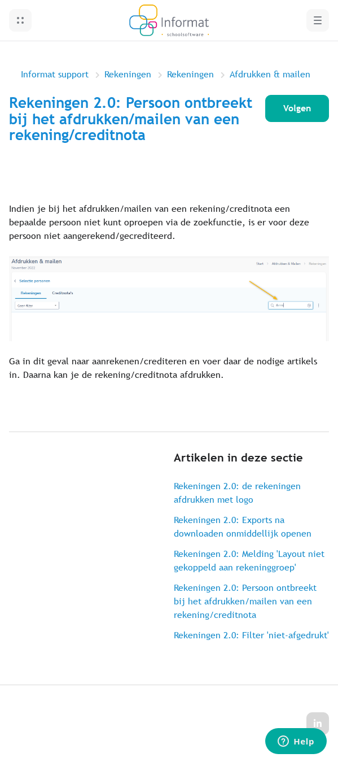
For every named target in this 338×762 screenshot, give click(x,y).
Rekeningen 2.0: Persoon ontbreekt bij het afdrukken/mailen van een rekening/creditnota (245, 601)
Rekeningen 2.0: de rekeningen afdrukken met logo (237, 493)
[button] (20, 20)
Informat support (55, 74)
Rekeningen (127, 74)
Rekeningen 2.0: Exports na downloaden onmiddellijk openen (242, 527)
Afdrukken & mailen (270, 74)
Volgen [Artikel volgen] (297, 108)
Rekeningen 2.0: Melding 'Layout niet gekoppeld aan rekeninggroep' (249, 560)
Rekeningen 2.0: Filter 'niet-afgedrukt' (251, 635)
